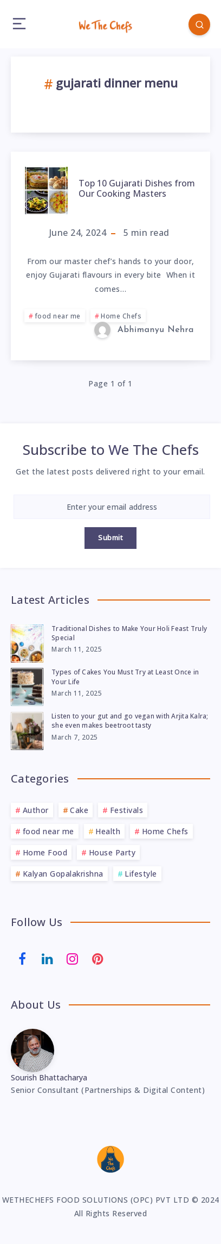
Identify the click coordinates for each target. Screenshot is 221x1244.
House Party (112, 852)
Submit (110, 537)
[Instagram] (72, 958)
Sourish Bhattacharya (49, 1077)
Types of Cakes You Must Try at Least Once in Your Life (125, 676)
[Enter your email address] (112, 507)
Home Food (45, 852)
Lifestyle (141, 873)
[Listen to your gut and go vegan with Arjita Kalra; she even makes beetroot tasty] (27, 729)
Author (36, 810)
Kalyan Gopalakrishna (63, 873)
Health (107, 831)
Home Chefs (121, 316)
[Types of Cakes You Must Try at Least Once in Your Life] (27, 685)
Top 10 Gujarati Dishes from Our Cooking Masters (137, 188)
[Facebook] (22, 958)
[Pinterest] (98, 958)
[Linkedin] (47, 958)
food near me (58, 316)
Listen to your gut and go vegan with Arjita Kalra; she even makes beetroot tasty (130, 720)
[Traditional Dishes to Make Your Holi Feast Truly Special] (27, 641)
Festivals (127, 810)
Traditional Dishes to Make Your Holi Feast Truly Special (129, 633)
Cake (79, 810)
